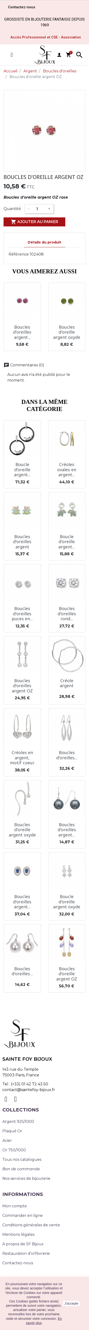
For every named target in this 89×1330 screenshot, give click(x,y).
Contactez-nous (17, 1263)
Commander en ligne (22, 1215)
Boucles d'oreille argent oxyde (66, 332)
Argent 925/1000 (18, 1121)
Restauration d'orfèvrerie (26, 1253)
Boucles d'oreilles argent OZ (22, 686)
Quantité (12, 208)
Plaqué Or (12, 1131)
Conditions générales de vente (31, 1225)
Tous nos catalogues (21, 1159)
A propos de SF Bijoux (23, 1244)
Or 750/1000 (14, 1150)
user (59, 55)
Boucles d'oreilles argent (22, 542)
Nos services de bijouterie (26, 1178)
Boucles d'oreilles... (66, 755)
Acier (7, 1140)
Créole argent (67, 683)
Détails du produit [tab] (44, 242)
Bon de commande (21, 1169)
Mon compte (14, 1206)
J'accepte (71, 1303)
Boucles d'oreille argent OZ (66, 974)
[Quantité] (38, 208)
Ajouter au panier (34, 222)
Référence (19, 254)
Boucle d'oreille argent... (22, 469)
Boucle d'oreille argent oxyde (66, 902)
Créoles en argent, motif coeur (22, 757)
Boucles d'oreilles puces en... (22, 613)
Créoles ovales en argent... (66, 469)
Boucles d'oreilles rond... (67, 613)
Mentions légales (18, 1234)
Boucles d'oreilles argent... (22, 332)
